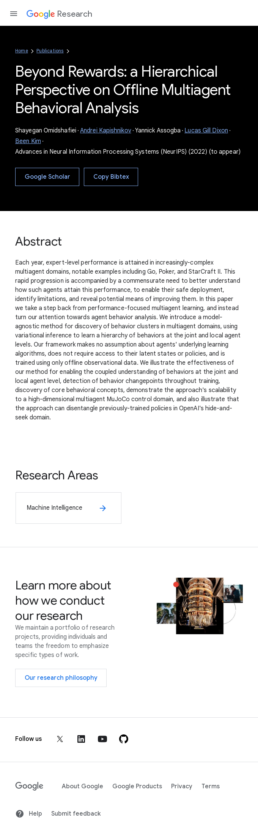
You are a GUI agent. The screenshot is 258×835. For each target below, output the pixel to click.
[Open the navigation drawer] (14, 14)
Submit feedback (76, 814)
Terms (210, 786)
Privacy (181, 786)
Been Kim (28, 141)
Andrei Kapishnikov (105, 130)
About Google (82, 786)
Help (28, 813)
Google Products (137, 786)
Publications (49, 51)
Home (21, 51)
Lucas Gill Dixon (206, 130)
